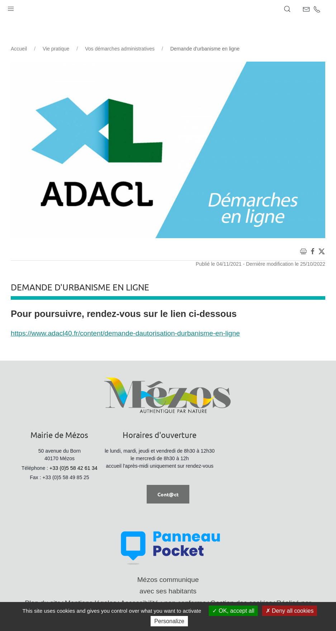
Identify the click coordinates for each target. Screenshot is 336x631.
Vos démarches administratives (120, 49)
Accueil (19, 49)
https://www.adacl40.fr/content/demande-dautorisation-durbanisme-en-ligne (125, 333)
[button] (10, 7)
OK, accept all (233, 611)
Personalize (169, 621)
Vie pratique (56, 49)
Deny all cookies (290, 611)
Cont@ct (168, 494)
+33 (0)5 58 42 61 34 (73, 468)
